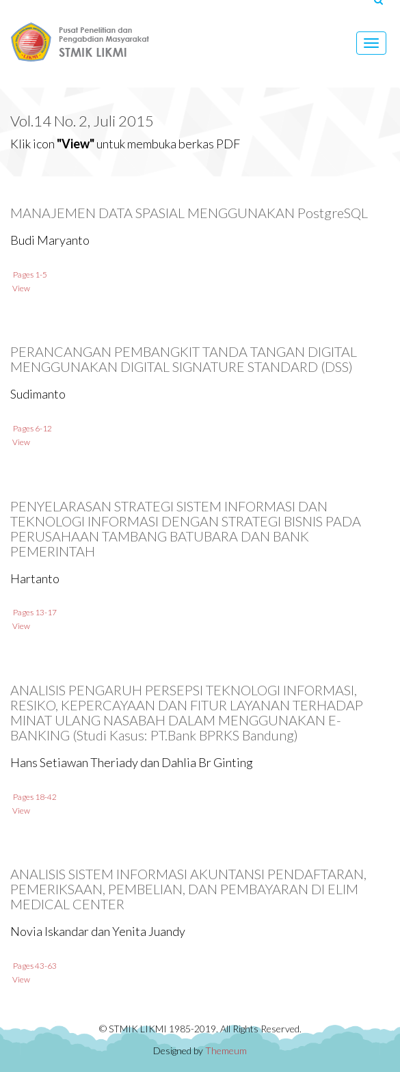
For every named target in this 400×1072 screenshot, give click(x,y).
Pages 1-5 (23, 274)
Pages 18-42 (28, 797)
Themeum (226, 1050)
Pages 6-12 (26, 428)
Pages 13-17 (28, 612)
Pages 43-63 (28, 966)
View (15, 288)
